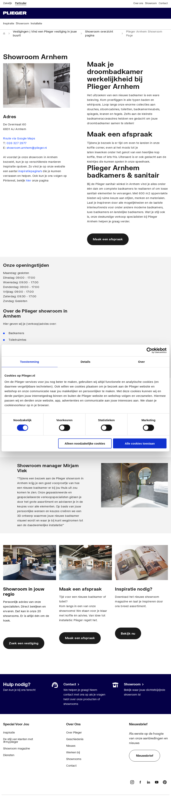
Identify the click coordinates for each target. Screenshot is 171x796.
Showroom (151, 3)
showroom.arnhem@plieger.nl (27, 147)
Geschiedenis (74, 739)
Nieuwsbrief (144, 755)
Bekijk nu (128, 633)
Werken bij (73, 752)
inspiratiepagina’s (30, 171)
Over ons (138, 3)
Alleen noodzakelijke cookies (85, 443)
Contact (163, 3)
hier (28, 180)
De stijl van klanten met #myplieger (18, 740)
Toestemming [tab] (29, 361)
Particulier (20, 3)
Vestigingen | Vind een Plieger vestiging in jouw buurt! (45, 33)
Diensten (8, 755)
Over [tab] (141, 361)
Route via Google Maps (19, 138)
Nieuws (70, 745)
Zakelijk (7, 3)
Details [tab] (85, 361)
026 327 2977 (17, 143)
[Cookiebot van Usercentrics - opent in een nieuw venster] (149, 350)
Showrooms (73, 759)
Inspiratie (9, 732)
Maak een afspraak (108, 239)
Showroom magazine (16, 748)
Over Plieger (74, 732)
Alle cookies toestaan (140, 443)
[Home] (4, 33)
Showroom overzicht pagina (99, 33)
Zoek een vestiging (23, 643)
